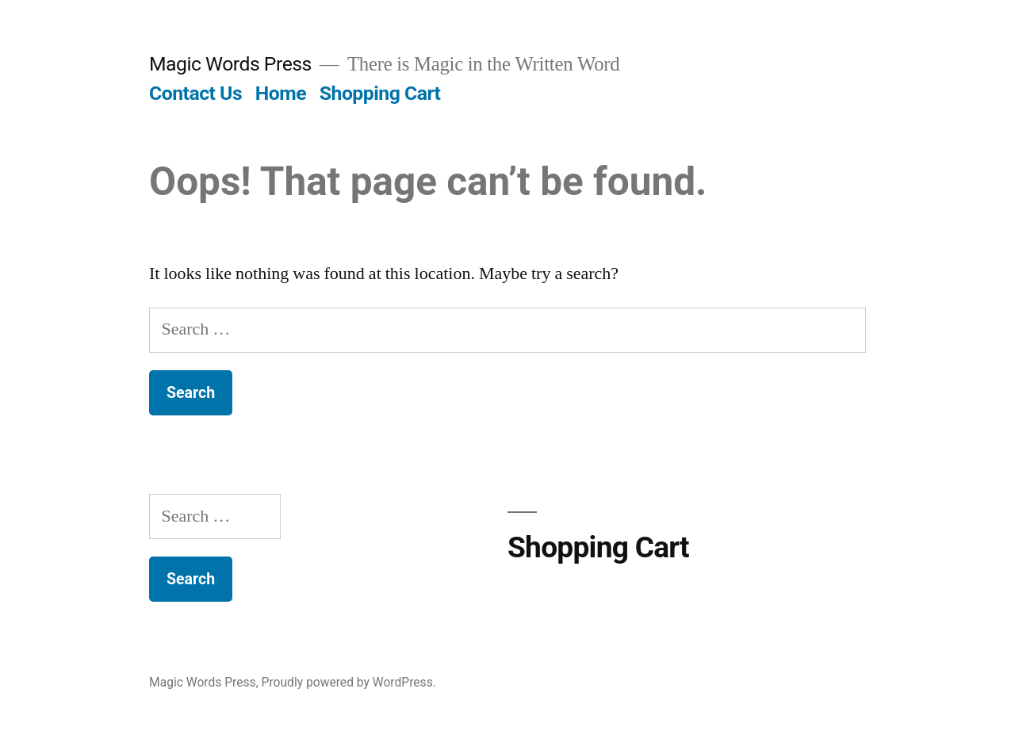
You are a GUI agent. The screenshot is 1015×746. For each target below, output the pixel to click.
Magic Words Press (230, 63)
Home (280, 93)
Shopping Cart (380, 93)
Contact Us (195, 93)
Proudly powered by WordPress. (349, 682)
